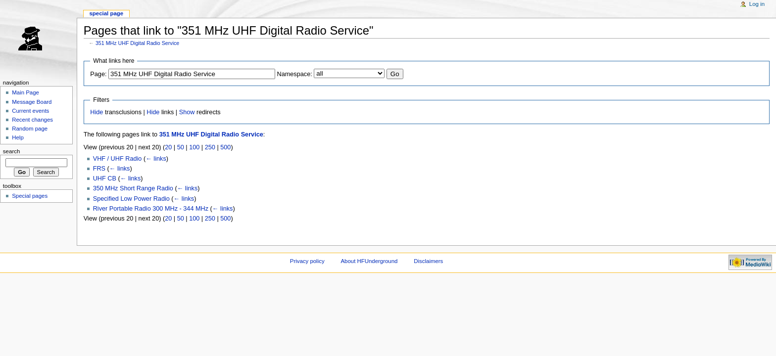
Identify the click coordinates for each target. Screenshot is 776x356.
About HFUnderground (369, 261)
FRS (99, 168)
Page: (98, 74)
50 (180, 147)
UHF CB (104, 178)
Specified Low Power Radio (131, 198)
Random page (30, 129)
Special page (106, 13)
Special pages (30, 196)
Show (187, 112)
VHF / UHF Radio (117, 158)
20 (168, 147)
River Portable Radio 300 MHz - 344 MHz (150, 208)
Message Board (31, 102)
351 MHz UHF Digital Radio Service (137, 43)
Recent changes (32, 120)
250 (210, 147)
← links (156, 158)
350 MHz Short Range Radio (133, 188)
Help (18, 137)
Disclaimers (428, 261)
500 (225, 147)
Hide (96, 112)
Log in (757, 4)
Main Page (25, 92)
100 (194, 147)
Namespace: (294, 74)
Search (11, 151)
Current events (30, 111)
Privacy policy (307, 261)
